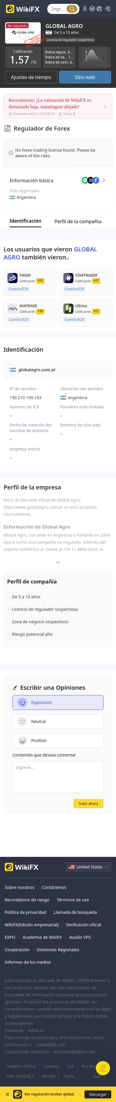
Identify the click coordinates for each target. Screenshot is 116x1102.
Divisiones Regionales (58, 949)
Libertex (51, 1066)
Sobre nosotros (20, 887)
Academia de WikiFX (42, 937)
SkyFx (68, 1076)
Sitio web (85, 77)
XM (70, 1066)
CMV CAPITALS (20, 1076)
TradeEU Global (21, 1066)
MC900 (49, 1076)
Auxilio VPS (80, 937)
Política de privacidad (25, 912)
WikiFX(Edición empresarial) (32, 924)
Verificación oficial (83, 924)
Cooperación (17, 949)
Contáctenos (54, 887)
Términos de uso (73, 900)
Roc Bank (90, 1066)
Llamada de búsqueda (75, 912)
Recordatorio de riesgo (27, 900)
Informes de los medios (28, 962)
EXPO (10, 937)
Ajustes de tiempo (31, 77)
